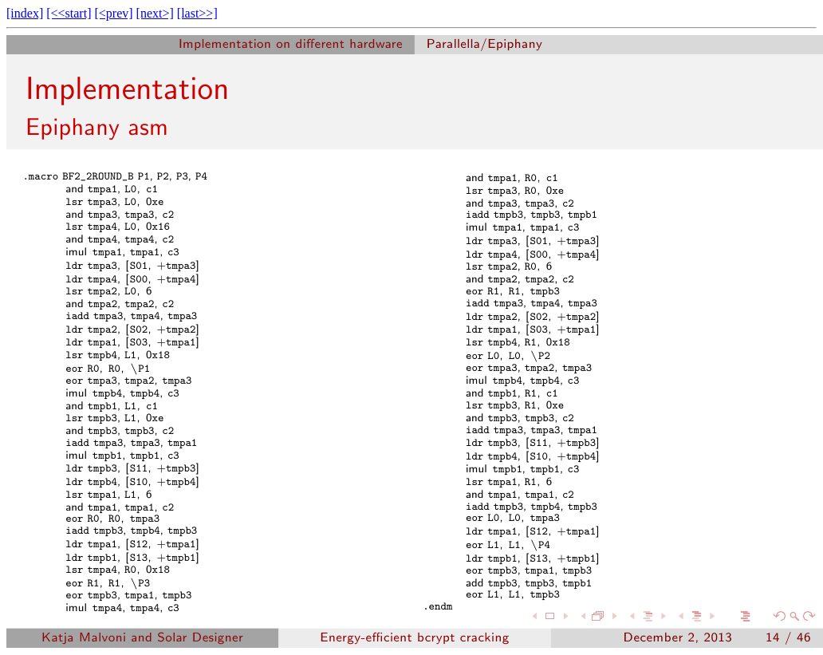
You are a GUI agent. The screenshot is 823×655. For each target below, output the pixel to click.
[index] (24, 13)
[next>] (155, 13)
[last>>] (197, 13)
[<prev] (113, 13)
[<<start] (68, 13)
